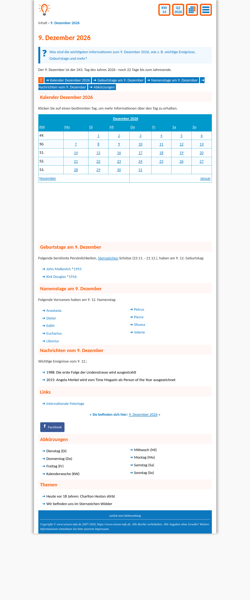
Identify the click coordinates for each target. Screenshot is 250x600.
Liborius (52, 401)
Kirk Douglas (56, 336)
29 (98, 229)
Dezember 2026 (125, 178)
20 (202, 212)
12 (181, 204)
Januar (205, 238)
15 (98, 212)
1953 (77, 329)
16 (119, 212)
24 (140, 221)
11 (161, 204)
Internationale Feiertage (65, 463)
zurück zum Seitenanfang (125, 576)
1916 (73, 336)
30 (119, 229)
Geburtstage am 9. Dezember (120, 140)
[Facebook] (53, 487)
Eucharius (54, 393)
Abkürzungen (104, 147)
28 (76, 229)
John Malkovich (58, 329)
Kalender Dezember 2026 (70, 140)
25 (161, 221)
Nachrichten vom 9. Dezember (62, 147)
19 (181, 212)
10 (140, 204)
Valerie (139, 392)
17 (140, 212)
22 (98, 221)
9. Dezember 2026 (143, 474)
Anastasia (53, 370)
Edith (50, 385)
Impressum (101, 590)
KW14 (164, 9)
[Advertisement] (125, 105)
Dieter (51, 378)
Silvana (139, 384)
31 (140, 229)
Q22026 (178, 9)
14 (76, 212)
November (47, 238)
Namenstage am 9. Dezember (174, 140)
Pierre (138, 377)
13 (202, 204)
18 (161, 212)
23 (119, 221)
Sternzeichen (108, 318)
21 (76, 221)
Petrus (139, 369)
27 (202, 221)
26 (181, 221)
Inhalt (42, 22)
